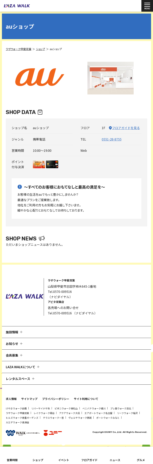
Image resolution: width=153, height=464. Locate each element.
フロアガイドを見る (126, 127)
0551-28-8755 (111, 139)
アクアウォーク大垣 (69, 413)
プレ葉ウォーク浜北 (120, 408)
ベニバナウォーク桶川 (94, 408)
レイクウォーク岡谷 (44, 413)
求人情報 (11, 399)
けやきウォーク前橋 (16, 408)
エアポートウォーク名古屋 (98, 413)
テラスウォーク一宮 (53, 417)
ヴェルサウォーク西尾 (80, 417)
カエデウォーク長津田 (17, 422)
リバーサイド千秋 (40, 408)
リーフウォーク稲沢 (127, 413)
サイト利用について (86, 399)
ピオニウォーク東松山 (66, 408)
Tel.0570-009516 (60, 291)
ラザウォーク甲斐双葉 (17, 413)
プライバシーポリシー (55, 399)
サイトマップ (29, 399)
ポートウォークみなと (108, 417)
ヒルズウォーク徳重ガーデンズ (22, 417)
